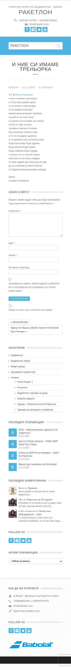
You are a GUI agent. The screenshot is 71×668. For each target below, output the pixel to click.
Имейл (13, 259)
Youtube (44, 29)
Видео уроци (18, 370)
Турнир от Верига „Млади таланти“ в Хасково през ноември (35, 334)
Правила (32, 492)
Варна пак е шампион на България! (38, 468)
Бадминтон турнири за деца (32, 397)
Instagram (33, 29)
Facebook (27, 29)
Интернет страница (19, 271)
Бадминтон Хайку (20, 365)
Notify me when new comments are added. (31, 314)
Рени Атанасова (24, 94)
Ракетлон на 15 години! (39, 504)
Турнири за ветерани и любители (35, 414)
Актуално (22, 391)
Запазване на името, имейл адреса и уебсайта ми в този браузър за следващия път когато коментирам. (34, 291)
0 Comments (46, 87)
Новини (15, 381)
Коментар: (15, 210)
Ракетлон (35, 12)
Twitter (39, 29)
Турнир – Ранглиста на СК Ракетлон (36, 408)
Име (12, 247)
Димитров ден (19, 326)
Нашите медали (26, 403)
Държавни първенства (23, 376)
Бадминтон (17, 359)
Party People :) (25, 386)
